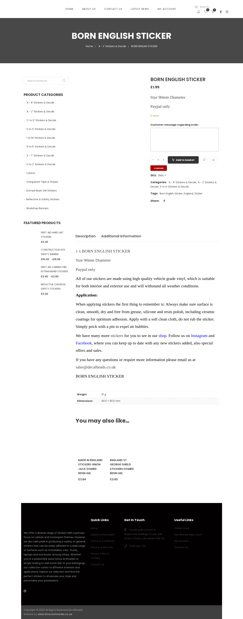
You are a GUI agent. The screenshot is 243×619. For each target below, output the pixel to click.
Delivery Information (103, 534)
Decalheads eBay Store (188, 534)
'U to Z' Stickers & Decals (40, 164)
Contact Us (97, 564)
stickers (117, 335)
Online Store (181, 528)
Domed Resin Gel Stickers (41, 190)
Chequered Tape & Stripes (42, 182)
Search (64, 80)
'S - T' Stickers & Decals (40, 155)
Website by (48, 614)
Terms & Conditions (103, 541)
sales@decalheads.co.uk (96, 367)
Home (89, 46)
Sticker (198, 193)
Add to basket (185, 160)
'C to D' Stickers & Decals (41, 120)
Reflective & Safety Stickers (42, 199)
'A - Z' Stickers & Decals (112, 46)
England (188, 193)
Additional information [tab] (121, 236)
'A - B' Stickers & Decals (182, 182)
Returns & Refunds (102, 547)
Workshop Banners (37, 208)
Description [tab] (86, 236)
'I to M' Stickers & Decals (40, 138)
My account (181, 541)
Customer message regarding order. (174, 124)
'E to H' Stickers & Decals (174, 186)
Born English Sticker (171, 193)
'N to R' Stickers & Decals (40, 146)
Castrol (30, 173)
